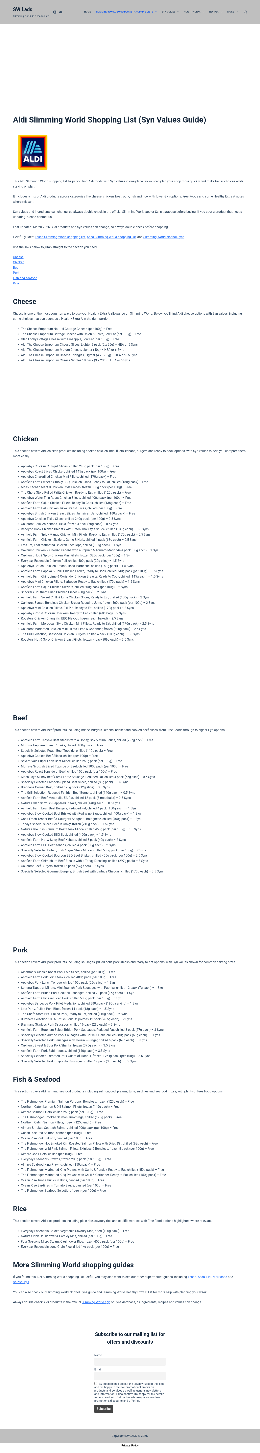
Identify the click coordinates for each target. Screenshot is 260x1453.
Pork (16, 273)
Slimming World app (96, 1302)
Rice (16, 283)
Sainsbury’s (21, 1282)
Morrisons (220, 1277)
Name (98, 1355)
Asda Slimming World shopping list (111, 237)
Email (98, 1369)
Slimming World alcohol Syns (163, 237)
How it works (195, 12)
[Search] (245, 12)
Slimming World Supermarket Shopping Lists (127, 12)
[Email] (60, 12)
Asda (201, 1277)
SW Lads (22, 9)
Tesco (192, 1277)
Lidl (208, 1277)
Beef (16, 267)
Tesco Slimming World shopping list (60, 237)
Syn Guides (171, 12)
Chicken (18, 262)
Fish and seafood (25, 278)
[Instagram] (54, 12)
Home (87, 11)
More (233, 12)
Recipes (216, 12)
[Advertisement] (130, 74)
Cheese (18, 257)
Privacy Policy (130, 1445)
